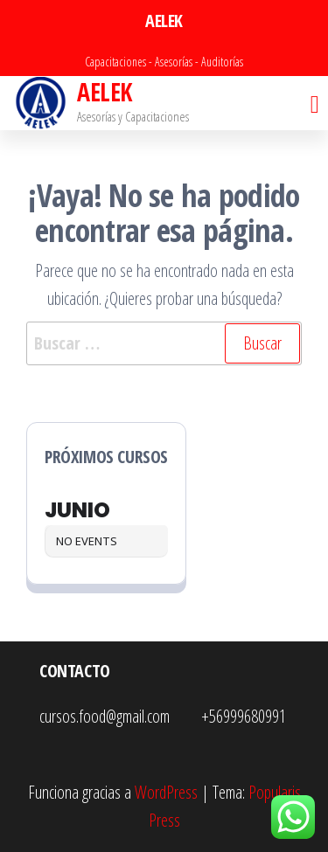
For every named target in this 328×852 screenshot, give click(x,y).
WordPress (166, 792)
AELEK (104, 91)
